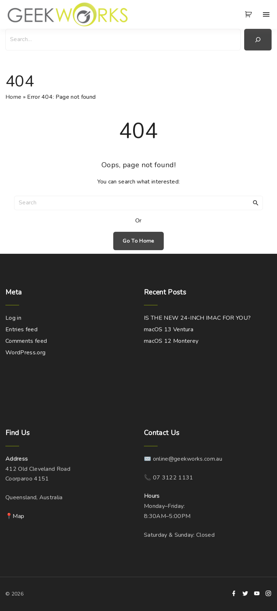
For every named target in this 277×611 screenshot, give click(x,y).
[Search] (258, 39)
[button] (249, 14)
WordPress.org (25, 353)
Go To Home (138, 240)
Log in (13, 318)
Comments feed (26, 341)
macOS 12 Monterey (171, 341)
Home (13, 97)
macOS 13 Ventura (168, 329)
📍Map (14, 516)
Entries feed (21, 329)
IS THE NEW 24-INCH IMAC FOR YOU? (197, 318)
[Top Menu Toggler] (266, 14)
